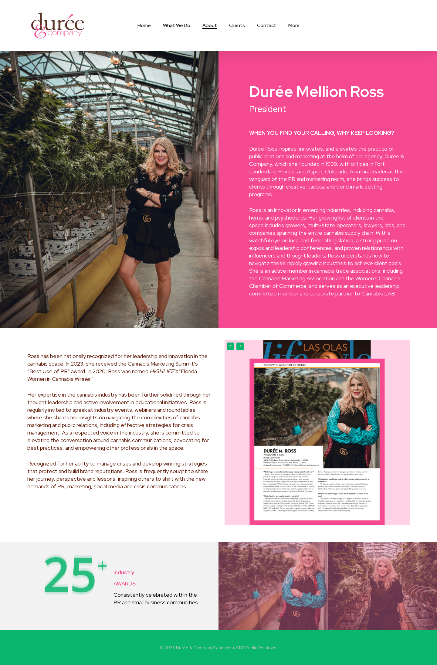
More (294, 25)
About (209, 25)
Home (144, 25)
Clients (237, 25)
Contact (266, 25)
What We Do (176, 25)
